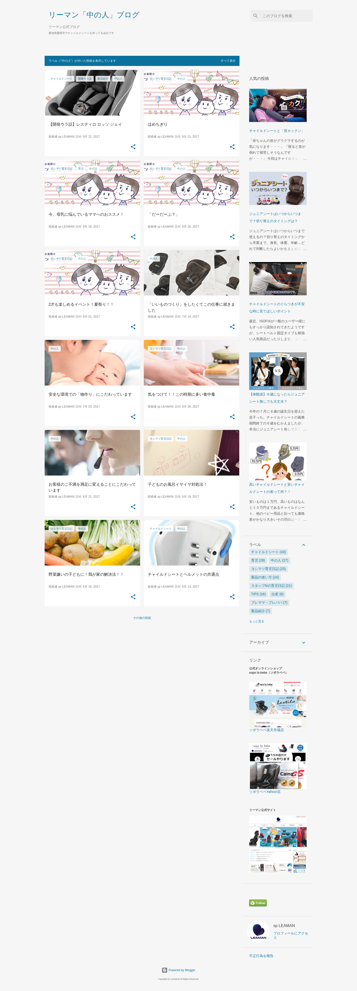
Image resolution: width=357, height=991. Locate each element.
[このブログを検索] (287, 16)
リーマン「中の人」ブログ (94, 15)
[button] (133, 147)
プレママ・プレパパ (266, 602)
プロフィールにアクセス (290, 935)
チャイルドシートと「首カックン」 (277, 131)
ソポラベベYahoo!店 (278, 790)
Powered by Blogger (178, 970)
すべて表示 (228, 60)
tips (255, 594)
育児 (254, 560)
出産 (274, 594)
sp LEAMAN (284, 926)
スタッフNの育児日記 (268, 586)
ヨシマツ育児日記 (265, 569)
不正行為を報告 (261, 956)
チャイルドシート (265, 552)
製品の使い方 (261, 577)
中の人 (276, 560)
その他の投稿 (142, 618)
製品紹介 (258, 611)
